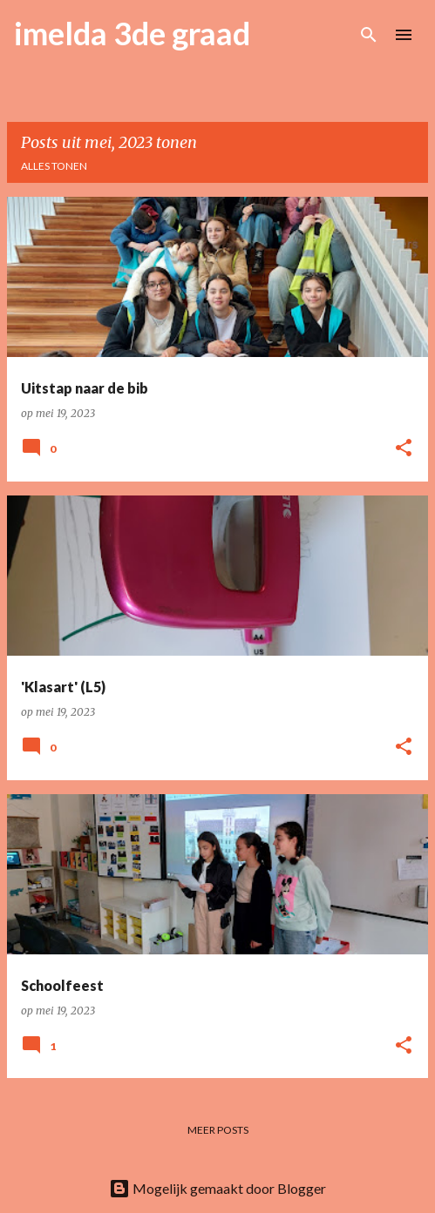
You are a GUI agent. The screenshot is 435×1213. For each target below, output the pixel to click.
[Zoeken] (368, 35)
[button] (403, 449)
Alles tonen (54, 165)
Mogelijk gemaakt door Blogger (217, 1188)
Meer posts (217, 1129)
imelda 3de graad (132, 33)
